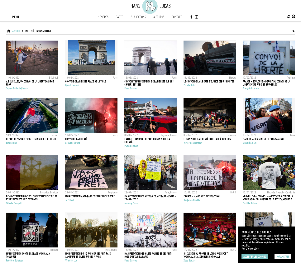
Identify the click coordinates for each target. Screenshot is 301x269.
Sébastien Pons (72, 143)
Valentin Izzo (71, 260)
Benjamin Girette (192, 200)
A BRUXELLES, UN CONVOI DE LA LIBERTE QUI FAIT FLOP (30, 83)
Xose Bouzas (189, 260)
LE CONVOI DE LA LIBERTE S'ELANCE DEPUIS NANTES (209, 81)
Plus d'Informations (250, 248)
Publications (138, 17)
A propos (158, 17)
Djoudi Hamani (72, 85)
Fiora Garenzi (130, 88)
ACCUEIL (16, 31)
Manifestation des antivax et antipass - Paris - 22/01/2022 (150, 198)
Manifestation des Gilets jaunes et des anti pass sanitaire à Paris (147, 255)
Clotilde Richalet (250, 203)
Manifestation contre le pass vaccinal (263, 139)
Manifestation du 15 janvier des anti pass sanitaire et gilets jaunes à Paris (88, 255)
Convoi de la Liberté (76, 139)
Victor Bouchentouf (193, 143)
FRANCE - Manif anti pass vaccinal (202, 196)
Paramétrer (282, 256)
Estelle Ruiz (189, 85)
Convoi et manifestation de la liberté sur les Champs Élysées (149, 83)
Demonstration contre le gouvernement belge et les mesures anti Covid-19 (31, 198)
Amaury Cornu (131, 203)
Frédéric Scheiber (14, 260)
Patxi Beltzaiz (131, 146)
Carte (119, 17)
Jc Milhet (69, 200)
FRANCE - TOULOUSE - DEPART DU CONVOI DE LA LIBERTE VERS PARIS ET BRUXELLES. (266, 83)
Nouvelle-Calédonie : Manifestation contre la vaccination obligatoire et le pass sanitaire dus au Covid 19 (268, 198)
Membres (103, 17)
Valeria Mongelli (14, 203)
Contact (177, 17)
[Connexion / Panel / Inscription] (293, 17)
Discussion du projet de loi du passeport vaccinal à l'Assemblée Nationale (206, 255)
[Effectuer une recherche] (288, 17)
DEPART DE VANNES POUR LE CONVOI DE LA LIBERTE (31, 139)
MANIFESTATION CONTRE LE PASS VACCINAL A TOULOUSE (28, 255)
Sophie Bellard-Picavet (17, 88)
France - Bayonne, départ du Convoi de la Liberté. (147, 140)
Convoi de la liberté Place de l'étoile (85, 81)
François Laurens (251, 88)
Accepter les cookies (254, 256)
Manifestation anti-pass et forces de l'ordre (90, 196)
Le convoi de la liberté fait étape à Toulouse (208, 139)
